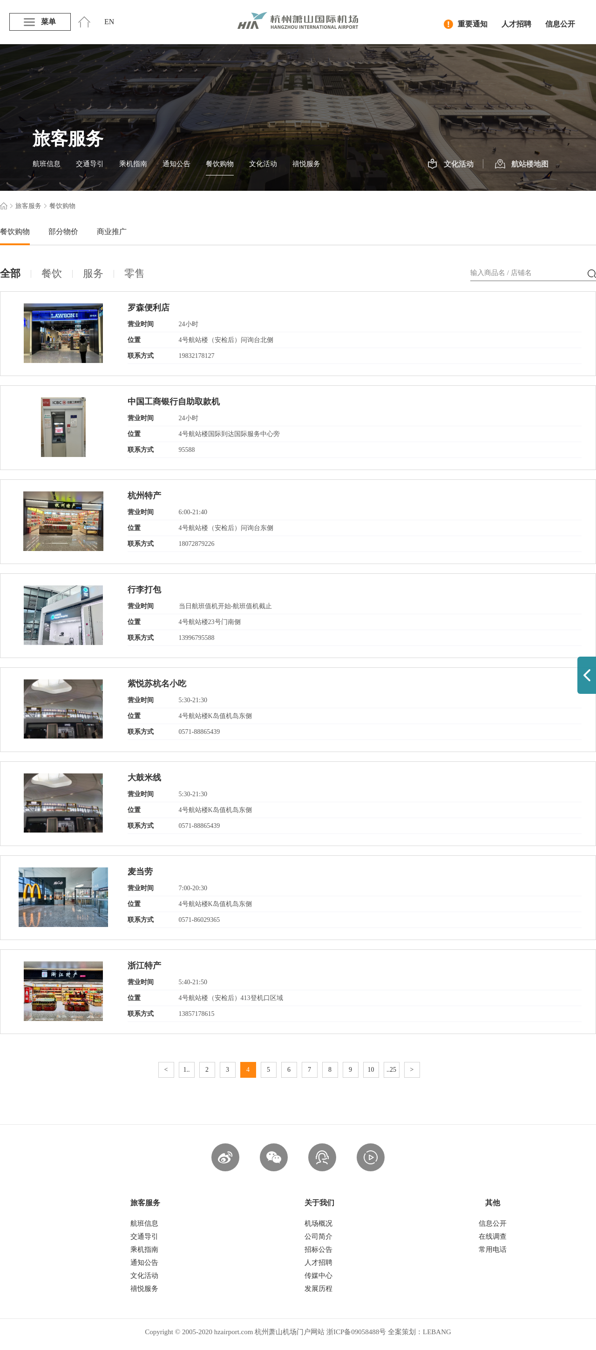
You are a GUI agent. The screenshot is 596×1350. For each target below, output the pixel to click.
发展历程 (318, 1288)
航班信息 (47, 164)
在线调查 (493, 1236)
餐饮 (51, 273)
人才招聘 (516, 24)
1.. (186, 1069)
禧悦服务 (306, 164)
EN (109, 22)
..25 (391, 1069)
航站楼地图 (522, 164)
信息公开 (560, 24)
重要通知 (466, 24)
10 (371, 1069)
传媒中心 (318, 1275)
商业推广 (112, 231)
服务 (93, 273)
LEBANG (437, 1332)
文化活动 (263, 164)
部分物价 (63, 231)
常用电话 (493, 1249)
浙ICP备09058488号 (356, 1332)
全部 (10, 273)
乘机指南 (133, 164)
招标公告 (318, 1249)
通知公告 (176, 164)
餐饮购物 (220, 164)
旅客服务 (28, 205)
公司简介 (318, 1236)
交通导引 (90, 164)
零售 (134, 273)
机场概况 (318, 1223)
